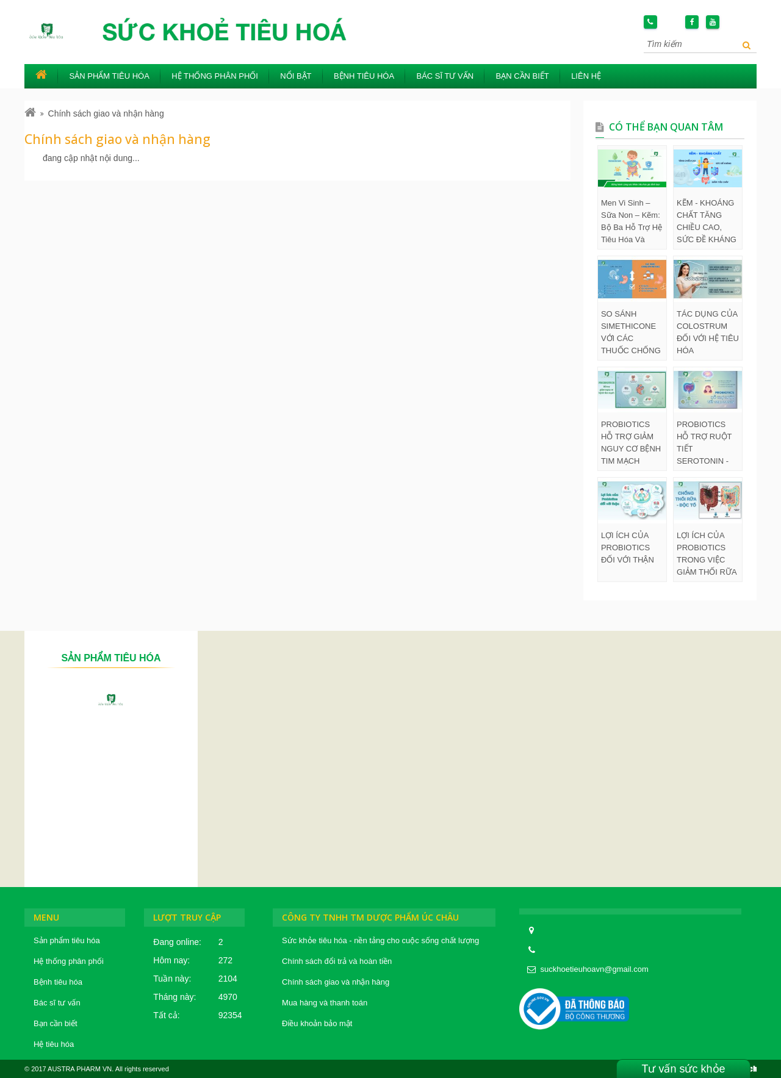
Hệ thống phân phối (214, 76)
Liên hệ (586, 76)
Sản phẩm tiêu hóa (109, 76)
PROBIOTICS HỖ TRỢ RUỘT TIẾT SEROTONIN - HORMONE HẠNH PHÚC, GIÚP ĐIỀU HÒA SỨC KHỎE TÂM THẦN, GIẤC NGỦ (707, 443)
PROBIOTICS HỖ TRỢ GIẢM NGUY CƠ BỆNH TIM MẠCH (631, 442)
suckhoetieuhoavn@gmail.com (595, 969)
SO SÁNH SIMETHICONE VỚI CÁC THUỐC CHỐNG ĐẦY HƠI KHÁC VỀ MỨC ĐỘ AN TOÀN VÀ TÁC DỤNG (631, 333)
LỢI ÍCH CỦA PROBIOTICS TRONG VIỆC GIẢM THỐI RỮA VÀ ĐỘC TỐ (706, 554)
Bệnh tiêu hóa (364, 76)
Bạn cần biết (522, 76)
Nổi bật (295, 76)
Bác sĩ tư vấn (444, 76)
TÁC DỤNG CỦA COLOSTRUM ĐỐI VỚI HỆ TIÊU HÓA (708, 332)
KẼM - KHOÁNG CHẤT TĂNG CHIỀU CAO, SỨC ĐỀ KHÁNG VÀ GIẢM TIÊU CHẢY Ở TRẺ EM (707, 222)
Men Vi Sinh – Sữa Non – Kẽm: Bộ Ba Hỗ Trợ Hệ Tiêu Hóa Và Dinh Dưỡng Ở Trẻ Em (631, 222)
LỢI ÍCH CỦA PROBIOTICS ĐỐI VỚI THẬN (627, 547)
